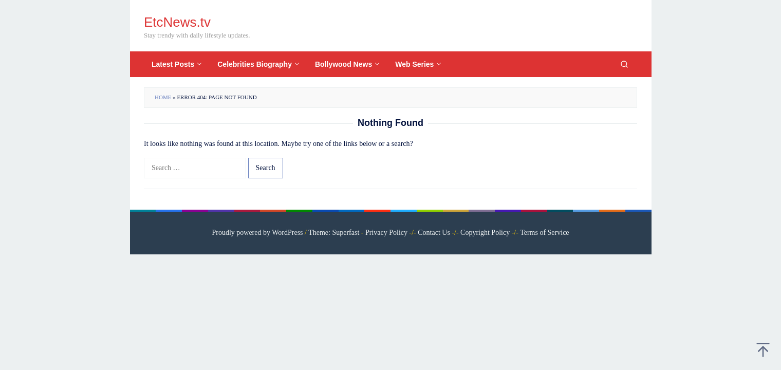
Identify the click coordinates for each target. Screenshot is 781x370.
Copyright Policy (485, 232)
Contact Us (434, 232)
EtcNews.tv (177, 22)
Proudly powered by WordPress (257, 232)
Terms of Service (544, 232)
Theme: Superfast (333, 232)
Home (163, 97)
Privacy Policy (386, 232)
